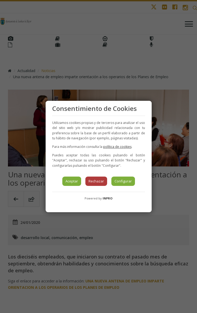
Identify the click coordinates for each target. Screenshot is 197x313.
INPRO (107, 198)
